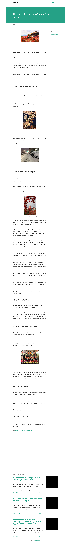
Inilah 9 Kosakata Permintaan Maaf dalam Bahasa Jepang (27, 499)
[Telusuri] (53, 2)
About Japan (53, 33)
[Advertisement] (28, 462)
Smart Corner (17, 2)
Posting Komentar (19, 492)
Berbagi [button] (45, 430)
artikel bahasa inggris (54, 34)
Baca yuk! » (41, 492)
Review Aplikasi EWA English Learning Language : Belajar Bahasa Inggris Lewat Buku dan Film (27, 521)
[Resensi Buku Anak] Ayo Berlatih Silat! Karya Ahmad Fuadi (26, 478)
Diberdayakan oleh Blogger (35, 540)
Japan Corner (53, 35)
